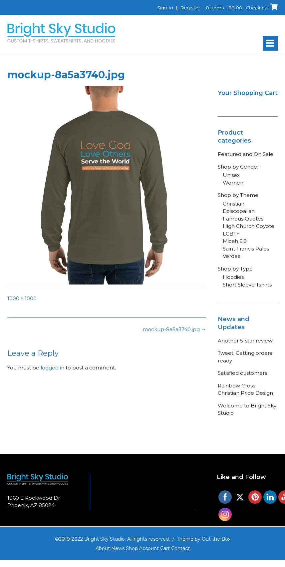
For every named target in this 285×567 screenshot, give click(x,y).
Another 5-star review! (245, 340)
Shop (132, 548)
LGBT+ (231, 234)
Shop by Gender (238, 167)
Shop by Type (235, 269)
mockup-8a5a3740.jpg (174, 329)
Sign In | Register (178, 8)
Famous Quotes (243, 219)
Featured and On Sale (245, 154)
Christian (233, 204)
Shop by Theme (238, 195)
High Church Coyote (248, 226)
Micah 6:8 (235, 241)
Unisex (231, 175)
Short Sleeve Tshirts (247, 285)
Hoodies (233, 277)
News (118, 548)
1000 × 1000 (22, 298)
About (103, 548)
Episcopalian (239, 211)
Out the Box (216, 539)
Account (149, 548)
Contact (180, 548)
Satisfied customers (242, 373)
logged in (52, 367)
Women (233, 183)
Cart (165, 548)
